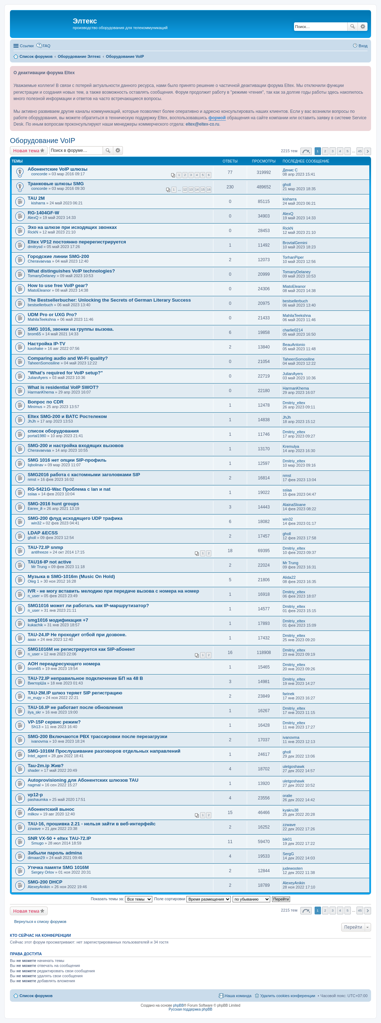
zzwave (34, 828)
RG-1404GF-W (43, 212)
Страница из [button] (306, 151)
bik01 (287, 839)
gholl (287, 184)
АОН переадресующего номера (64, 663)
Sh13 (35, 727)
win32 (36, 523)
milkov (33, 814)
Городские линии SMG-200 (58, 256)
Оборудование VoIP (42, 140)
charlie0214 (293, 330)
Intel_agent (37, 756)
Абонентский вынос (51, 809)
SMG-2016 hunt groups (53, 503)
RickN (33, 232)
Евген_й (35, 508)
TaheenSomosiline (44, 363)
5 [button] (348, 151)
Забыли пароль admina (55, 853)
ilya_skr (34, 712)
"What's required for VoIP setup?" (65, 372)
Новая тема (26, 150)
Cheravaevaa (39, 261)
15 (203, 189)
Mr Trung (39, 567)
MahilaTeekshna (42, 319)
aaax (32, 639)
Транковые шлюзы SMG (56, 183)
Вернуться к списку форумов (40, 921)
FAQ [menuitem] (46, 46)
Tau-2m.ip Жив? (46, 765)
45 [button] (360, 151)
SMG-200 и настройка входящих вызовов (76, 445)
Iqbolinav (35, 465)
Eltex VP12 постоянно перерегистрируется (77, 241)
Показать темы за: (122, 899)
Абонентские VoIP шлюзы (57, 169)
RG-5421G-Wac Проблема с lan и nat (69, 489)
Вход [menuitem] (363, 46)
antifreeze (39, 552)
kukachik (35, 625)
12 (185, 189)
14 (197, 189)
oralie (287, 795)
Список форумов (36, 996)
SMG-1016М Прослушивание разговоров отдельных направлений (104, 751)
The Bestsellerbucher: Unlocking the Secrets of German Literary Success (109, 300)
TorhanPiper (293, 257)
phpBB (178, 1005)
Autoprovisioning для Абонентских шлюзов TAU (83, 780)
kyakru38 (291, 810)
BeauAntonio (294, 344)
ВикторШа (37, 683)
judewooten (293, 868)
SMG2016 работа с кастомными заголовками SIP (84, 474)
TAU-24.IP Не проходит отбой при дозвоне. (77, 634)
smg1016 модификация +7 (58, 620)
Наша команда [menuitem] (238, 996)
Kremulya (291, 446)
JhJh (32, 421)
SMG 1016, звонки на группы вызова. (71, 329)
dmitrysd (35, 246)
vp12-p (35, 794)
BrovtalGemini (295, 243)
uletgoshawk (293, 766)
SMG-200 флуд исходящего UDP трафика (75, 518)
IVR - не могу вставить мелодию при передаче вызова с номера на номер (113, 591)
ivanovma (39, 741)
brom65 (34, 334)
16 (209, 189)
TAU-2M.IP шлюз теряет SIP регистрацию (75, 692)
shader (34, 770)
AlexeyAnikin (39, 887)
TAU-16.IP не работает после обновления (75, 707)
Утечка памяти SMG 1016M (58, 867)
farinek (288, 694)
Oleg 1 (33, 581)
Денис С (290, 170)
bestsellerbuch (40, 305)
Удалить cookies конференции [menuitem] (287, 996)
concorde (39, 174)
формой (217, 117)
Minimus (35, 407)
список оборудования (53, 431)
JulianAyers (38, 377)
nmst (32, 479)
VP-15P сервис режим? (54, 722)
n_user (34, 596)
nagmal (34, 785)
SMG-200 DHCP (45, 882)
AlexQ (33, 217)
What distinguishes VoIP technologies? (71, 271)
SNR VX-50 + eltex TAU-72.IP (59, 838)
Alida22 (289, 577)
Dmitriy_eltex (294, 403)
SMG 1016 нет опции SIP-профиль (67, 460)
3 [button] (333, 151)
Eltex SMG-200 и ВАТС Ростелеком (67, 416)
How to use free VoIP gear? (58, 285)
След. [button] (367, 151)
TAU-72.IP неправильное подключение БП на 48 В (85, 678)
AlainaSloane (294, 504)
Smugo (37, 843)
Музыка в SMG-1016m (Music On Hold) (71, 576)
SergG (288, 854)
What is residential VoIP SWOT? (63, 387)
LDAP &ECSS (43, 532)
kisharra (38, 203)
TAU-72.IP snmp (45, 547)
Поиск (352, 26)
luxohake (35, 348)
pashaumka (38, 799)
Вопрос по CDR (46, 402)
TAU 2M (36, 198)
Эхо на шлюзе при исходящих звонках (72, 227)
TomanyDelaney (42, 276)
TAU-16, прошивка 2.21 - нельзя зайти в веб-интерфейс (92, 823)
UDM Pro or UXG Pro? (52, 314)
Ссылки (27, 46)
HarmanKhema (41, 392)
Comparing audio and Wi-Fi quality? (68, 358)
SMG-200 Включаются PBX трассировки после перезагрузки (97, 736)
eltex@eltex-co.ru (202, 124)
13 (191, 189)
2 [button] (325, 151)
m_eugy (35, 697)
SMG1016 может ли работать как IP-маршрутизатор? (88, 605)
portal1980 (37, 436)
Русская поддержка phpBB (190, 1009)
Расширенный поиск (363, 26)
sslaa (32, 494)
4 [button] (340, 151)
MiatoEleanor (39, 290)
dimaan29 (36, 858)
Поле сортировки (192, 899)
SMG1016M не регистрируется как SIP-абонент (81, 649)
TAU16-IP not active (49, 562)
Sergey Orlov (42, 872)
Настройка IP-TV (46, 343)
